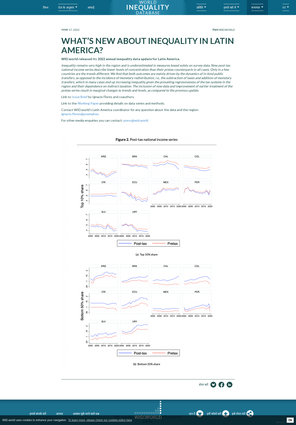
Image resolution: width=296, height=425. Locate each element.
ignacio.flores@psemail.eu (80, 114)
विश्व (46, 7)
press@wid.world (135, 120)
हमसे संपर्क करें (38, 414)
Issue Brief (79, 97)
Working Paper (88, 103)
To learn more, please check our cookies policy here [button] (100, 420)
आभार (59, 414)
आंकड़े (91, 7)
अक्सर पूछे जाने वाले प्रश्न (86, 414)
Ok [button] (290, 420)
